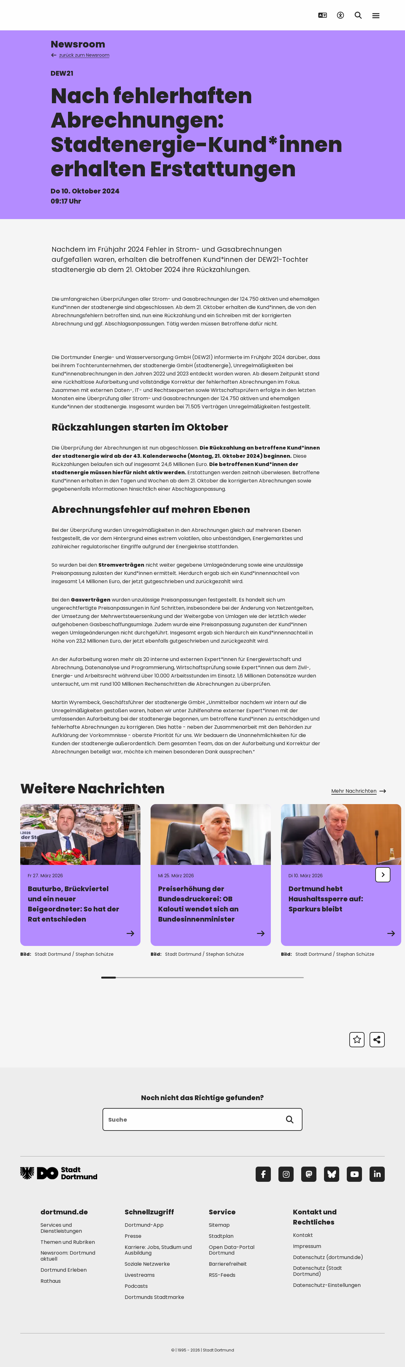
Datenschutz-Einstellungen (327, 1285)
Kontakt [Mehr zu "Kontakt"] (303, 1235)
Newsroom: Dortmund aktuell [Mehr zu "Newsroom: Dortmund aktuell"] (67, 1256)
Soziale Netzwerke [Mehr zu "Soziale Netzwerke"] (147, 1264)
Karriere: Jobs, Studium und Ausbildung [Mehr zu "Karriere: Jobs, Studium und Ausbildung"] (158, 1250)
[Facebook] (263, 1174)
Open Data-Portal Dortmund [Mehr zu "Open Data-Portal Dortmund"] (231, 1250)
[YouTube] (354, 1174)
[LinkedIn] (377, 1174)
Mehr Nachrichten (358, 791)
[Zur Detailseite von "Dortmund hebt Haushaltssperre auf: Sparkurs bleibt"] (341, 875)
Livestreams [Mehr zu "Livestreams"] (140, 1275)
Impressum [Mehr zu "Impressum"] (307, 1246)
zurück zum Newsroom (80, 55)
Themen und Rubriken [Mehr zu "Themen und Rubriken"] (67, 1242)
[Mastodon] (308, 1174)
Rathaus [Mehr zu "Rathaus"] (50, 1281)
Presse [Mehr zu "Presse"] (133, 1236)
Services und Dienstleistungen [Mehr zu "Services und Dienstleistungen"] (61, 1228)
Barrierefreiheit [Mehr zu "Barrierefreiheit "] (228, 1264)
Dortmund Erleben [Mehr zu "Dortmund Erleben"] (63, 1270)
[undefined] (382, 874)
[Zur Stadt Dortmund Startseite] (59, 15)
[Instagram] (286, 1174)
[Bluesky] (331, 1174)
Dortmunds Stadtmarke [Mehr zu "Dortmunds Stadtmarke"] (154, 1297)
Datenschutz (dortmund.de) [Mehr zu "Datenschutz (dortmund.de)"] (328, 1257)
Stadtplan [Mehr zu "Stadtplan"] (221, 1236)
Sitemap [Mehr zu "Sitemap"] (219, 1225)
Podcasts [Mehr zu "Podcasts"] (136, 1286)
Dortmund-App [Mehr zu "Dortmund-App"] (144, 1225)
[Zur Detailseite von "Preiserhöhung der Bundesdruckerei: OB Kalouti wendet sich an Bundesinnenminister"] (211, 875)
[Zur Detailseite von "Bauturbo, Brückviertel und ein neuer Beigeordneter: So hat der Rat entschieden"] (80, 875)
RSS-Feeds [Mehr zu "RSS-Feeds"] (222, 1275)
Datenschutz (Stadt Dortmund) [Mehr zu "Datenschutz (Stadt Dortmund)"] (317, 1271)
